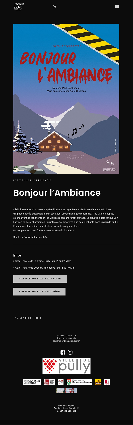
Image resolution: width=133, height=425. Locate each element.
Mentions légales (66, 405)
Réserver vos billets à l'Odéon (39, 291)
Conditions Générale (66, 411)
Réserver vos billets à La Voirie (40, 278)
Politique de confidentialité (66, 408)
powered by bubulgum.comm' (66, 341)
